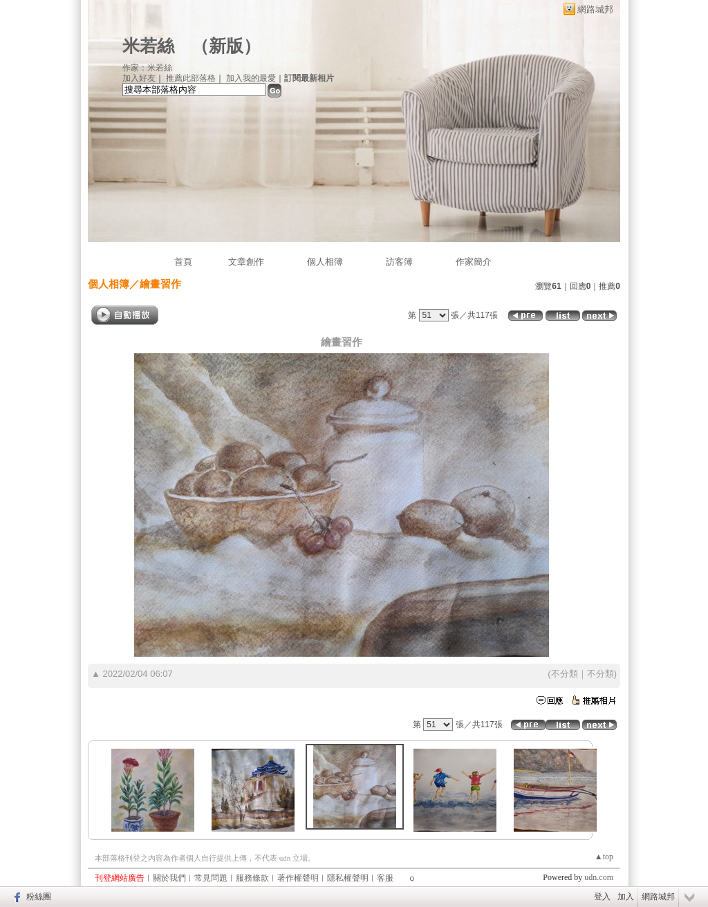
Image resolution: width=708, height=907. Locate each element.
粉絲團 (38, 896)
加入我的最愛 (251, 78)
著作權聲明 (298, 878)
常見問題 (210, 878)
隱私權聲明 (348, 878)
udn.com (598, 877)
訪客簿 (399, 261)
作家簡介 (474, 261)
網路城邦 (595, 9)
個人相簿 (325, 261)
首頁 (183, 261)
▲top (604, 856)
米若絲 (148, 46)
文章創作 (246, 261)
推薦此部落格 (191, 78)
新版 (226, 46)
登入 (602, 896)
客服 (385, 878)
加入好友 (139, 78)
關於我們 (169, 878)
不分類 (564, 673)
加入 (625, 896)
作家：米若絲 (147, 68)
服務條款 (252, 878)
